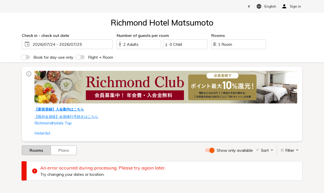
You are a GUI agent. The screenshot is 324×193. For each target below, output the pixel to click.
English (265, 6)
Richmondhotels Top (53, 122)
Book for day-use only (53, 57)
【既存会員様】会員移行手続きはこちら (66, 116)
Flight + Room (100, 57)
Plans (63, 150)
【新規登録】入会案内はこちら (59, 109)
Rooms (36, 150)
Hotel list (42, 133)
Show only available (235, 150)
